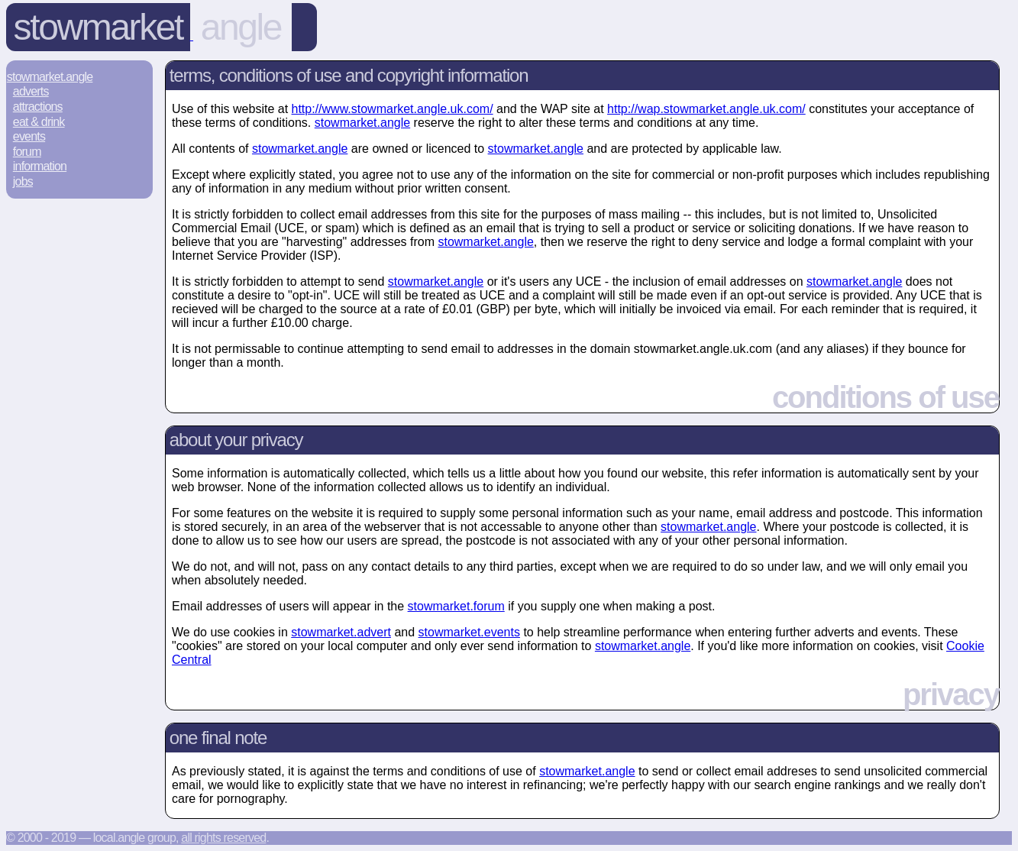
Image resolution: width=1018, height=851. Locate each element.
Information (39, 166)
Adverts (31, 91)
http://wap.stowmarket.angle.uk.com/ (706, 108)
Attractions (38, 106)
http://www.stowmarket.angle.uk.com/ (392, 108)
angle (241, 27)
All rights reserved (223, 837)
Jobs (23, 181)
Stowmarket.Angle (50, 76)
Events (29, 136)
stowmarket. (362, 122)
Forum (27, 151)
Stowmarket (98, 27)
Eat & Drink (39, 121)
